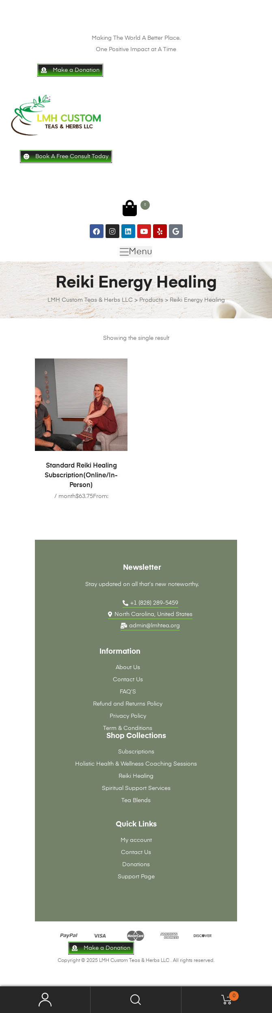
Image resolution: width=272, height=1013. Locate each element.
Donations (136, 864)
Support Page (136, 877)
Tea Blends (136, 800)
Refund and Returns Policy (127, 704)
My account (136, 840)
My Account (45, 1000)
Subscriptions (136, 752)
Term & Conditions (127, 728)
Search (136, 1000)
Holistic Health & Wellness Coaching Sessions (136, 764)
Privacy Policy (128, 716)
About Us (128, 667)
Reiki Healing (136, 776)
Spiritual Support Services (136, 788)
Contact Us (128, 679)
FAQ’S (128, 692)
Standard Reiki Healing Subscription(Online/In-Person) (81, 476)
